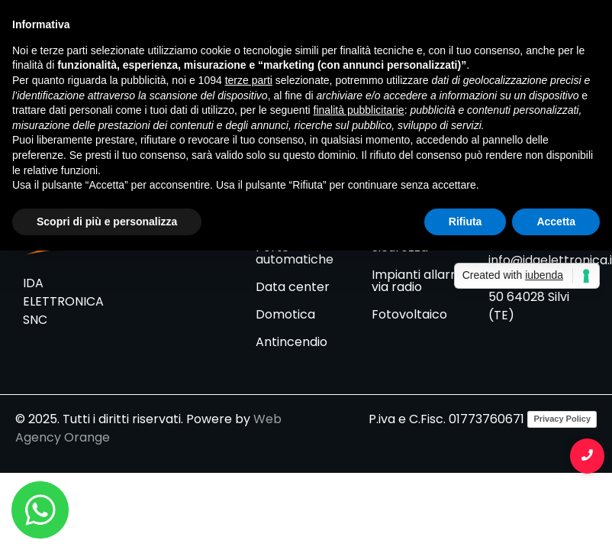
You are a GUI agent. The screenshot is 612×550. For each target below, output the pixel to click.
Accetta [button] (555, 221)
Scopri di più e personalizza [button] (107, 221)
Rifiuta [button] (465, 221)
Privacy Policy (562, 418)
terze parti (248, 80)
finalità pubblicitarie (359, 110)
